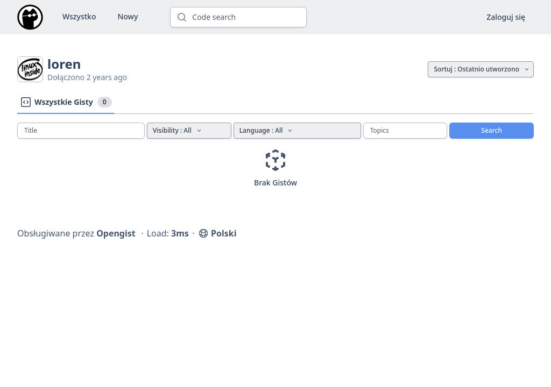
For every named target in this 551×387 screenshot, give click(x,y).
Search (491, 130)
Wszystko (79, 16)
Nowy (127, 16)
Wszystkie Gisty (65, 102)
